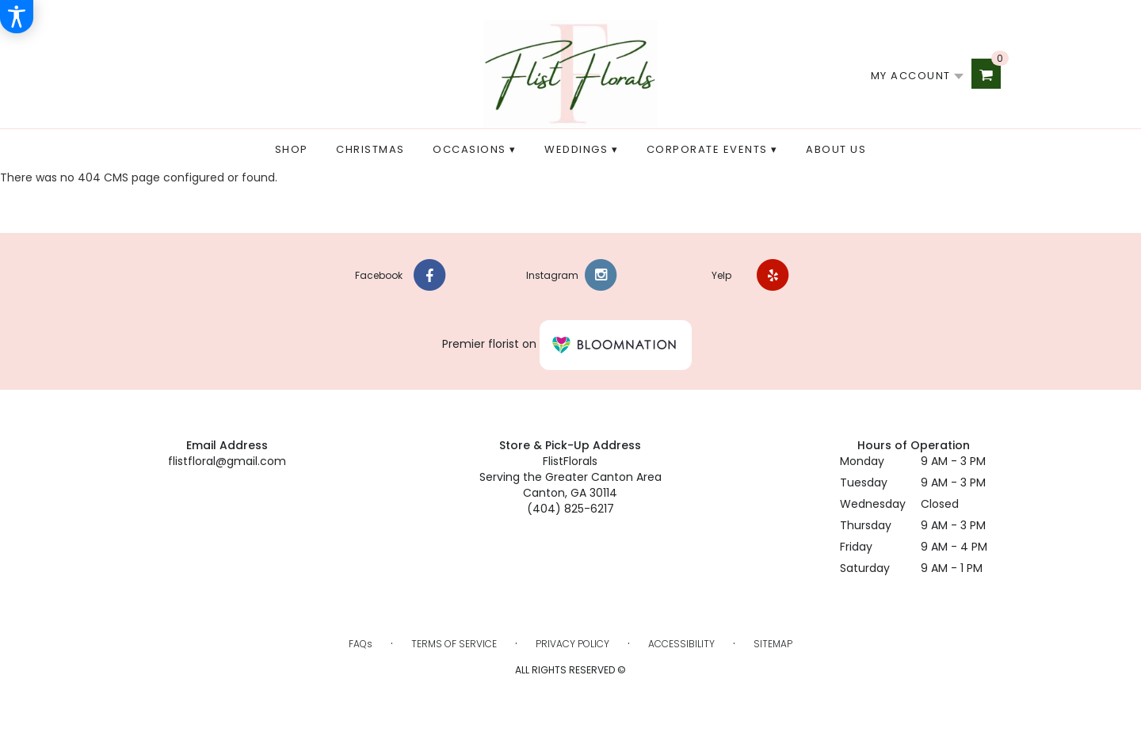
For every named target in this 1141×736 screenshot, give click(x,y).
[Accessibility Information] (16, 16)
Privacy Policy (572, 643)
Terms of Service (454, 643)
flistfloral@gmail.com (227, 461)
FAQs (360, 643)
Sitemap (773, 643)
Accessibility (681, 643)
